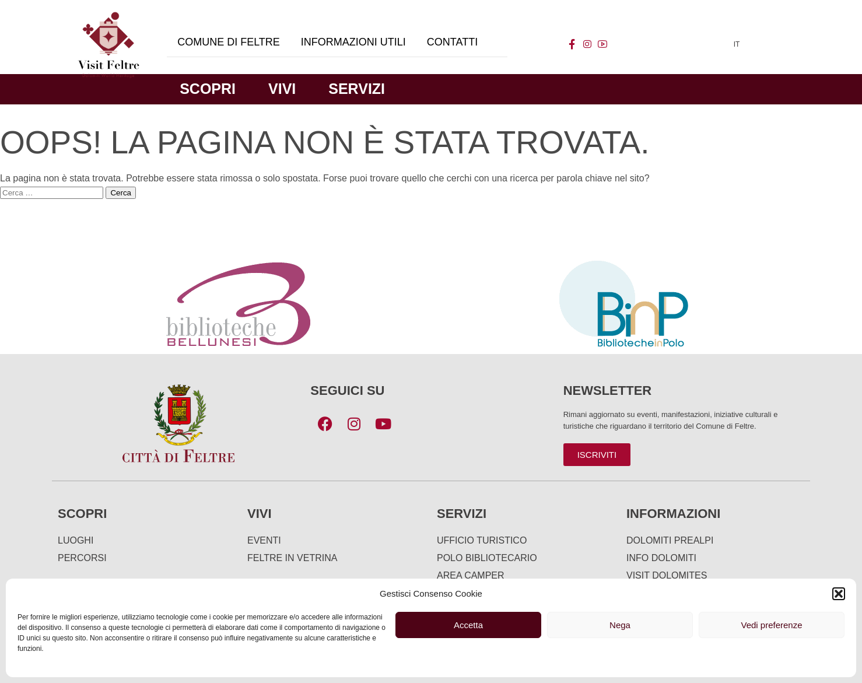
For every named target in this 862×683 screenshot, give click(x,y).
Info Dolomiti (661, 558)
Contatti (452, 42)
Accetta (468, 625)
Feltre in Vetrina (292, 558)
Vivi (282, 88)
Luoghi (75, 540)
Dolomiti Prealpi (669, 540)
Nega (619, 625)
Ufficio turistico (482, 540)
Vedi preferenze (771, 625)
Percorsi (82, 558)
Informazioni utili (353, 42)
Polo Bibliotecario (487, 558)
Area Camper (470, 575)
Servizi (356, 88)
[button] (839, 594)
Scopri (208, 88)
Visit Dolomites (666, 575)
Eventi (264, 540)
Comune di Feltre (228, 42)
